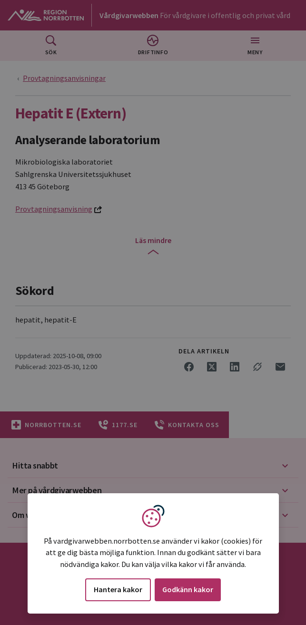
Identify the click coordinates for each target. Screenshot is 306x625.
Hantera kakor (118, 589)
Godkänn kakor (187, 589)
